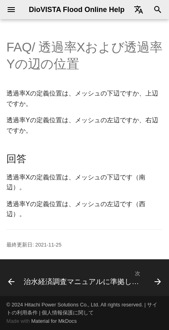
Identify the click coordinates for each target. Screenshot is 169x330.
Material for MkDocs (54, 321)
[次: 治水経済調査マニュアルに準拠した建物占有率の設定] (91, 277)
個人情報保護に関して (68, 313)
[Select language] (139, 10)
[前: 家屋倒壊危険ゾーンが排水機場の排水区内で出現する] (9, 277)
